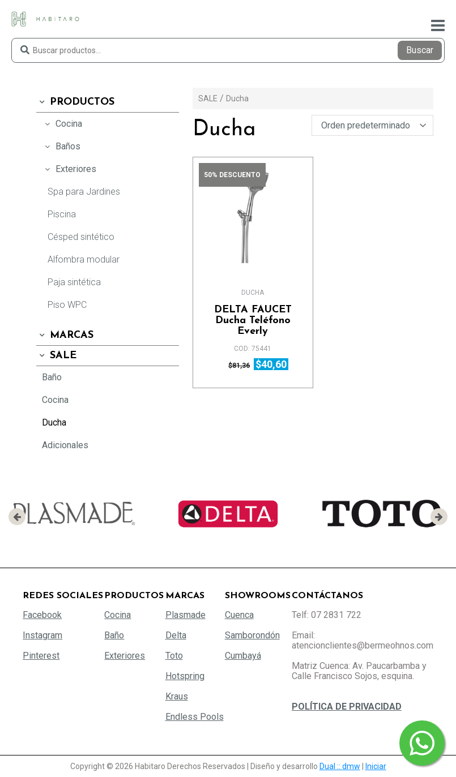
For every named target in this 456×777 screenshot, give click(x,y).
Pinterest (41, 655)
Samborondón (252, 635)
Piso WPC (67, 304)
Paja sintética (74, 282)
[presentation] (16, 516)
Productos (75, 102)
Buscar (419, 50)
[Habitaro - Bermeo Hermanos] (45, 18)
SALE (56, 355)
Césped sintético (81, 236)
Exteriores (69, 169)
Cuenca (239, 614)
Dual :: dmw (339, 766)
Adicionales (65, 445)
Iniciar (375, 766)
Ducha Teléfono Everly (252, 320)
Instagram (42, 635)
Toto (174, 655)
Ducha (54, 422)
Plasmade (185, 614)
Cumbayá (243, 655)
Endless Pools (194, 716)
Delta (175, 635)
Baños (61, 146)
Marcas (64, 335)
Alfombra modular (84, 259)
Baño (52, 377)
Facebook (42, 614)
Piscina (62, 214)
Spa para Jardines (84, 191)
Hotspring (184, 676)
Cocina (62, 123)
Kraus (176, 696)
